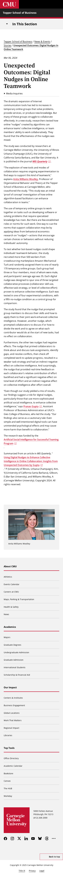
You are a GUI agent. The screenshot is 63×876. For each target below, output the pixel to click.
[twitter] (19, 838)
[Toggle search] (50, 4)
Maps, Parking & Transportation (19, 599)
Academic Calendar (13, 766)
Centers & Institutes (13, 697)
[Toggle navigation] (7, 24)
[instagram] (12, 838)
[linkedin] (26, 838)
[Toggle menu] (58, 4)
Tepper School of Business (19, 12)
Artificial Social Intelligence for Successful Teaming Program (31, 441)
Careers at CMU (11, 591)
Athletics (8, 576)
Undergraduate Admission (16, 652)
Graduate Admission (13, 659)
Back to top (54, 856)
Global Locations (12, 713)
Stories (7, 45)
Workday (8, 796)
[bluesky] (40, 838)
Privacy (32, 870)
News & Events (42, 41)
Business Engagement (14, 705)
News (6, 614)
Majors (7, 637)
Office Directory (11, 758)
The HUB (8, 788)
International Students (14, 667)
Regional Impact (11, 728)
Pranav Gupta (30, 406)
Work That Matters (13, 720)
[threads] (47, 838)
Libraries (8, 735)
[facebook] (5, 838)
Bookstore (8, 773)
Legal (41, 870)
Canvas (7, 781)
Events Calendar (11, 584)
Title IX (22, 870)
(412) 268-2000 (40, 817)
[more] (53, 838)
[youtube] (33, 838)
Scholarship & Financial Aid (17, 674)
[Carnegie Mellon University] (9, 4)
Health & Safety (11, 607)
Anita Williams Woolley (25, 179)
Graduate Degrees (12, 644)
